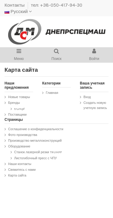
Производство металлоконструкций (34, 141)
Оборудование (19, 146)
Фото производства (22, 135)
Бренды (14, 103)
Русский (18, 11)
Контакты (15, 5)
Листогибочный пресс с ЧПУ (35, 158)
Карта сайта (17, 175)
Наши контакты (19, 164)
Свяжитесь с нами (22, 170)
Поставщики (17, 115)
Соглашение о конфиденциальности (35, 129)
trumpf (19, 109)
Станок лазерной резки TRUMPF (38, 152)
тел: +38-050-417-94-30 (57, 5)
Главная (52, 93)
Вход (87, 97)
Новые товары (19, 97)
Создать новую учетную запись (95, 105)
